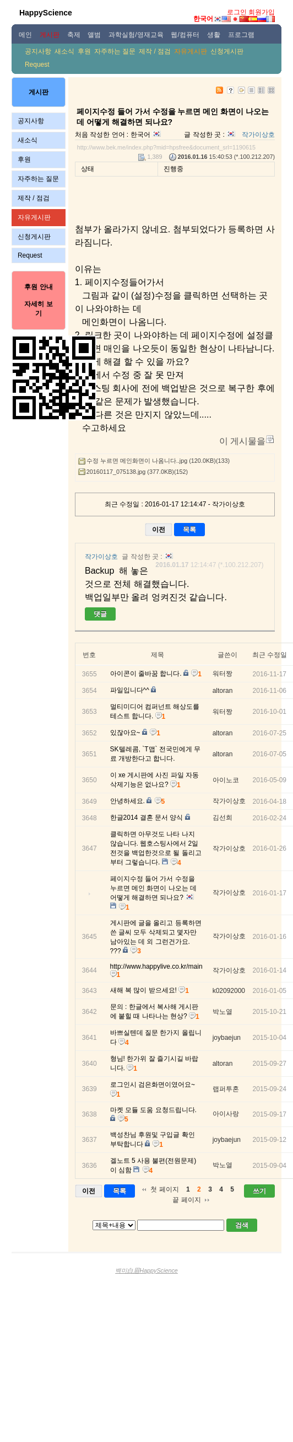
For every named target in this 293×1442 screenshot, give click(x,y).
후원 (84, 51)
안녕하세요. (127, 801)
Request (37, 64)
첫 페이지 (164, 1189)
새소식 (64, 51)
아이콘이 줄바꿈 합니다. (146, 673)
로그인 (237, 12)
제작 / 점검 (155, 51)
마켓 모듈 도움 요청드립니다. (153, 1110)
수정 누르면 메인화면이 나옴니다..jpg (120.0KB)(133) (158, 460)
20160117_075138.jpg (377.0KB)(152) (137, 471)
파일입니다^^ (129, 690)
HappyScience (45, 12)
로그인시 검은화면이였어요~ (152, 1084)
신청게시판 (226, 51)
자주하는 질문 (114, 51)
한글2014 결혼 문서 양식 (146, 817)
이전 (158, 529)
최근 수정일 (269, 655)
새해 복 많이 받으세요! (143, 990)
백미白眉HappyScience (146, 1270)
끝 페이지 (186, 1200)
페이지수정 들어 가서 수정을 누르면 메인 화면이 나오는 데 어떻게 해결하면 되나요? (153, 888)
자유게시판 (190, 51)
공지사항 (38, 51)
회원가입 (261, 12)
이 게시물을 (242, 441)
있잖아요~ (125, 732)
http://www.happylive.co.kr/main (156, 966)
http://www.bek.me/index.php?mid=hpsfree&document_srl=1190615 (166, 147)
